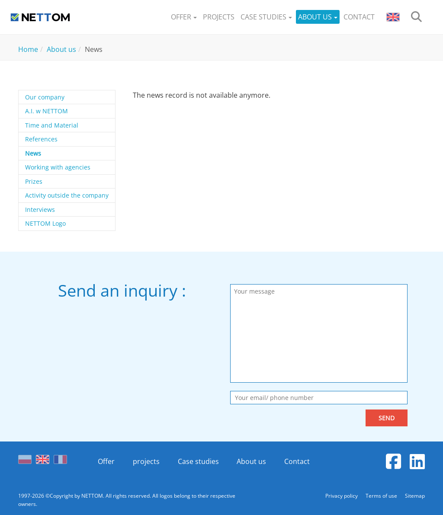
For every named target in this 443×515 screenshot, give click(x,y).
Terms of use (382, 495)
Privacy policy (342, 495)
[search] (416, 17)
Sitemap (415, 495)
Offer (106, 461)
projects (146, 461)
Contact (297, 461)
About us (251, 461)
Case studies (198, 461)
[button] (184, 17)
